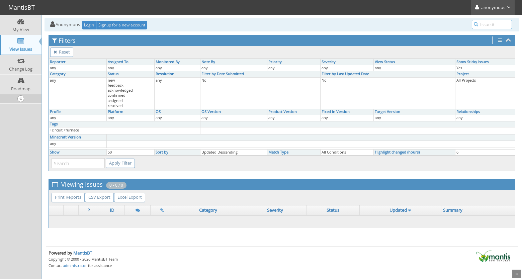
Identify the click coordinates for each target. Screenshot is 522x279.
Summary (452, 210)
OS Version (211, 111)
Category (58, 74)
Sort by (162, 152)
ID (112, 210)
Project (462, 74)
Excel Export (129, 197)
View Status (385, 62)
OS (158, 111)
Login (89, 25)
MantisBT (82, 253)
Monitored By (168, 62)
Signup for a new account (121, 25)
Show (55, 152)
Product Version (282, 111)
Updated (398, 210)
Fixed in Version (336, 111)
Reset (62, 52)
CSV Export (99, 197)
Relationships (468, 111)
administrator (75, 265)
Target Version (387, 111)
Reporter (58, 62)
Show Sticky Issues (472, 62)
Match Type (278, 152)
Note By (208, 62)
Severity (329, 62)
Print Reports (68, 197)
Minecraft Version (65, 137)
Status (113, 74)
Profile (55, 111)
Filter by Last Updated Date (345, 74)
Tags (54, 124)
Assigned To (118, 62)
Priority (275, 62)
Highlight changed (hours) (397, 152)
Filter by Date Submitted (222, 74)
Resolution (165, 74)
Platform (115, 111)
